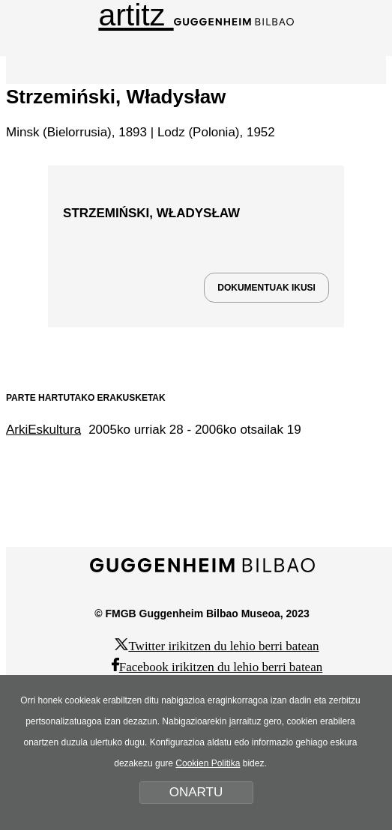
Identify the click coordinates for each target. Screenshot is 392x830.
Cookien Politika (207, 763)
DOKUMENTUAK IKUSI (266, 287)
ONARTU (196, 792)
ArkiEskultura (43, 429)
